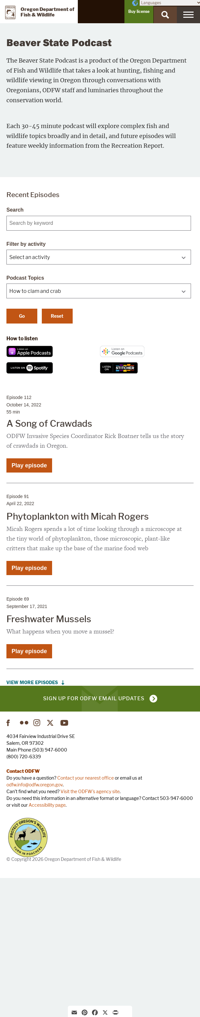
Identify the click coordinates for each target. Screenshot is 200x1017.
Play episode (29, 604)
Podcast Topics (25, 416)
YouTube (64, 861)
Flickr (24, 861)
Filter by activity (26, 382)
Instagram (37, 861)
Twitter (51, 861)
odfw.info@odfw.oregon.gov (34, 923)
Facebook (10, 861)
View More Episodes (32, 821)
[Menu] (188, 14)
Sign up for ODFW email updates (93, 837)
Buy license (139, 11)
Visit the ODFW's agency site (90, 930)
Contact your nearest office (85, 916)
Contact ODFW (23, 909)
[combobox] (98, 395)
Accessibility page (47, 943)
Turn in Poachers (27, 976)
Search (14, 348)
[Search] (165, 14)
